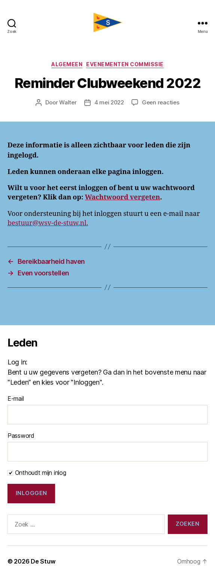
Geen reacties (160, 102)
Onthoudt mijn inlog (36, 472)
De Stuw (43, 561)
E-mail (15, 398)
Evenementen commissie (125, 64)
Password (20, 435)
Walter (67, 102)
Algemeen (66, 64)
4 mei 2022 (109, 102)
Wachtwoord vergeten (122, 197)
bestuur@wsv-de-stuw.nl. (47, 223)
